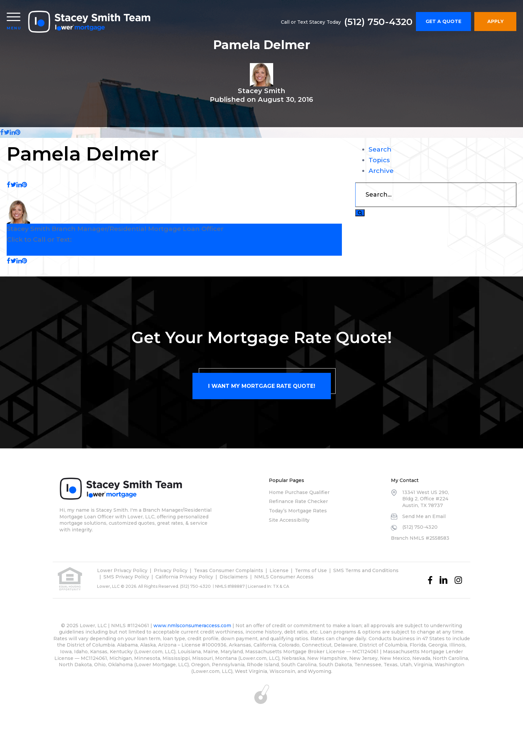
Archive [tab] (381, 171)
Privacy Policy (170, 570)
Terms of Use (311, 570)
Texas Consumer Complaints (228, 570)
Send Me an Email (424, 516)
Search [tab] (380, 149)
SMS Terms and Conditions (366, 570)
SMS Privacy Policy (126, 577)
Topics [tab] (379, 160)
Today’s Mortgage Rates (298, 511)
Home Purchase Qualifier (299, 492)
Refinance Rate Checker (298, 501)
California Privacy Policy (184, 577)
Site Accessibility (289, 520)
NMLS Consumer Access (284, 577)
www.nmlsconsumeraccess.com (192, 626)
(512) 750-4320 (378, 21)
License (279, 570)
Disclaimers (233, 577)
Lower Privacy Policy (122, 570)
